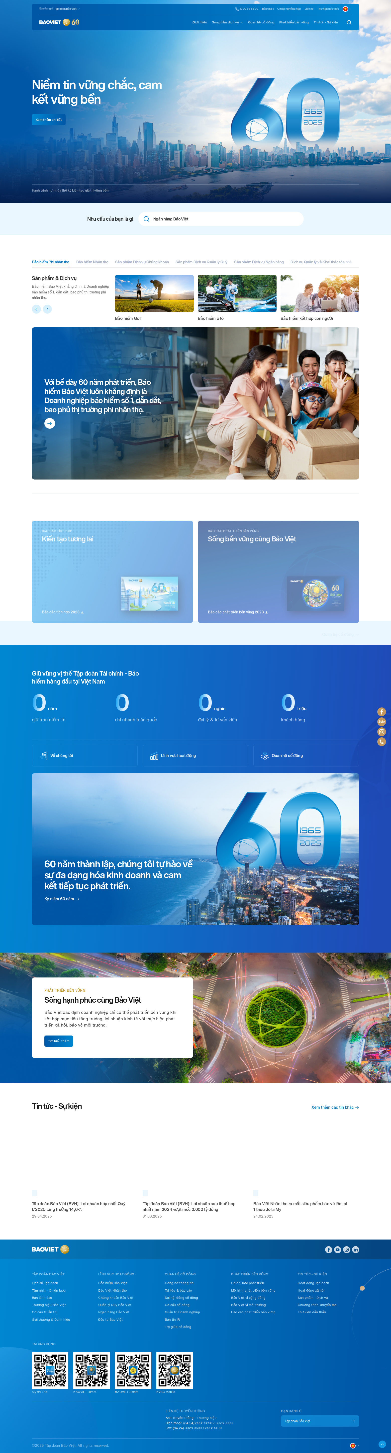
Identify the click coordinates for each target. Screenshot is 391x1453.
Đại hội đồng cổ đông (181, 1298)
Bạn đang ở (46, 8)
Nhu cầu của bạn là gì (110, 219)
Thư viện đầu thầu (328, 8)
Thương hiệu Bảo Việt (49, 1305)
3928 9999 (224, 1423)
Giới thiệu (200, 22)
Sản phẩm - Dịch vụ (313, 1298)
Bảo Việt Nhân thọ (112, 1290)
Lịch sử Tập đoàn (45, 1283)
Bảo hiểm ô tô (211, 318)
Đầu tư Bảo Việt (110, 1319)
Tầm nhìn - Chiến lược (49, 1290)
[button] (36, 309)
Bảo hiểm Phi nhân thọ (51, 262)
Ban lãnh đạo (42, 1298)
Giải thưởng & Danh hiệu (51, 1319)
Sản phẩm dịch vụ (225, 22)
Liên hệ (309, 8)
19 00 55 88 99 (247, 8)
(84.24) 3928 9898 (197, 1423)
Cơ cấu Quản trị (44, 1312)
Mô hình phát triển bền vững (253, 1290)
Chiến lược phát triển (247, 1283)
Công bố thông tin (179, 1283)
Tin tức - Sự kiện (326, 22)
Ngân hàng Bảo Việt (113, 1312)
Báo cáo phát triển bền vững (253, 1312)
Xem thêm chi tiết (49, 120)
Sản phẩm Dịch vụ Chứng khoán (142, 262)
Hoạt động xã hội (311, 1290)
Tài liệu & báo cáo (178, 1290)
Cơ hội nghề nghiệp (289, 8)
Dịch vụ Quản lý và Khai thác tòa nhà (321, 262)
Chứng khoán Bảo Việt (115, 1298)
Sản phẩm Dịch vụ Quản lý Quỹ (201, 262)
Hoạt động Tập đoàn (313, 1283)
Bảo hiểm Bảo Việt (112, 1283)
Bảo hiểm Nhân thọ (92, 262)
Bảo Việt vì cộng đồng (248, 1298)
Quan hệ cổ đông (261, 22)
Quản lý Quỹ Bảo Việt (114, 1305)
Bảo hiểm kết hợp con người (307, 318)
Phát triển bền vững (294, 22)
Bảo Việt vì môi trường (248, 1305)
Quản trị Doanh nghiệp (182, 1312)
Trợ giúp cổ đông (178, 1327)
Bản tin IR (268, 8)
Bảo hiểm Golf (128, 318)
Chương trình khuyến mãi (317, 1305)
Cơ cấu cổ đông (177, 1305)
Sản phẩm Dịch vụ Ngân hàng (259, 262)
